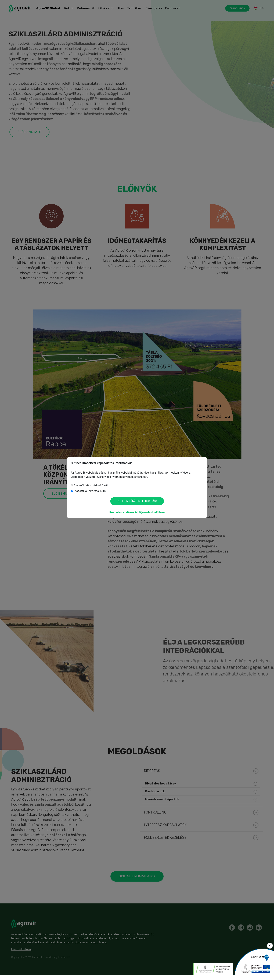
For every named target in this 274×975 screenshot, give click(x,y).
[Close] (270, 946)
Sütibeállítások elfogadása (137, 501)
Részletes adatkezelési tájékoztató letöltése (137, 512)
